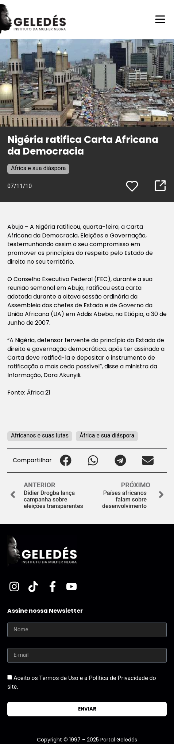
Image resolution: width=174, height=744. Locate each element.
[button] (65, 460)
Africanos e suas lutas (40, 435)
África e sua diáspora (38, 168)
